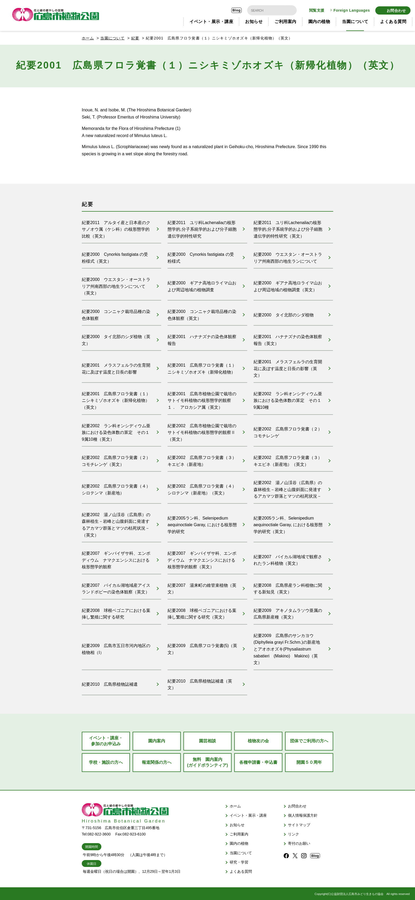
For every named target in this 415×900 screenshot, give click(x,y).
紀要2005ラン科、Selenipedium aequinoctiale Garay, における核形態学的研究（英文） (288, 523)
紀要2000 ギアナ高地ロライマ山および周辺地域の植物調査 (202, 284)
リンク (293, 833)
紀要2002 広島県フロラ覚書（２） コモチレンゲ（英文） (116, 459)
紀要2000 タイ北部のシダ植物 (284, 313)
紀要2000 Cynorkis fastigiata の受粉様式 (201, 256)
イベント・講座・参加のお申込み (106, 739)
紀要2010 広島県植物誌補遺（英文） (200, 683)
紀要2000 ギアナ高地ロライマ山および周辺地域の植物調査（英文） (288, 284)
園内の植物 (319, 19)
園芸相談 (207, 739)
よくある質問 (393, 19)
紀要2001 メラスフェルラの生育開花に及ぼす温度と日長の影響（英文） (288, 367)
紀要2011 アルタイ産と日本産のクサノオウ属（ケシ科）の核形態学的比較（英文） (116, 228)
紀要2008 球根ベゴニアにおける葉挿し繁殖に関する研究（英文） (202, 612)
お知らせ (254, 19)
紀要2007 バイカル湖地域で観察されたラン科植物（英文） (288, 558)
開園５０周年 (309, 761)
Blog (236, 9)
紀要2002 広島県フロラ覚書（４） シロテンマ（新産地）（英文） (202, 488)
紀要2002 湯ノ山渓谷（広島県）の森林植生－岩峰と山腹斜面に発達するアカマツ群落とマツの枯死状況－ (288, 488)
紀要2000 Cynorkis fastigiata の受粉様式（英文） (115, 256)
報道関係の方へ (157, 761)
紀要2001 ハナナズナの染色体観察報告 (202, 338)
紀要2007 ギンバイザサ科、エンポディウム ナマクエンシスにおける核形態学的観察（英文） (202, 558)
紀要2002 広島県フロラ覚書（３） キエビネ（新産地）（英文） (288, 459)
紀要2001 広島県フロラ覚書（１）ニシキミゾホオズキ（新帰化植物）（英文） (116, 399)
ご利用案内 (285, 19)
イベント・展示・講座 (211, 19)
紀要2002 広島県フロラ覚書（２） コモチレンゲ (288, 431)
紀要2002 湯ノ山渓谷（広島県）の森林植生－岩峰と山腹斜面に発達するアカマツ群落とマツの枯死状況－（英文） (116, 523)
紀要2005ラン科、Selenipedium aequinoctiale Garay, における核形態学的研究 (202, 523)
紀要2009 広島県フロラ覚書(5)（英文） (202, 647)
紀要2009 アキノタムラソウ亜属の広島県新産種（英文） (288, 612)
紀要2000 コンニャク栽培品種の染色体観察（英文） (202, 313)
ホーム (88, 36)
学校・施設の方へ (106, 761)
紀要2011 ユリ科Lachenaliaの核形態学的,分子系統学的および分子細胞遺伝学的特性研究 (202, 228)
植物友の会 (258, 739)
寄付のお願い (299, 842)
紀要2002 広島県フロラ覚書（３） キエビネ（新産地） (202, 459)
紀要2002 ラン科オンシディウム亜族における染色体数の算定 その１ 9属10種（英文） (118, 431)
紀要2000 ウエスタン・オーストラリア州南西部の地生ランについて (288, 256)
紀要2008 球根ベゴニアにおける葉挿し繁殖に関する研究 (116, 612)
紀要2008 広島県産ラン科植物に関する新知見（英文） (288, 587)
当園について (355, 19)
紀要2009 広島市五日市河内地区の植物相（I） (116, 647)
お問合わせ (396, 9)
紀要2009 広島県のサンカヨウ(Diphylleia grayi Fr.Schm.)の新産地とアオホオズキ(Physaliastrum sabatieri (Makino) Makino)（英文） (287, 647)
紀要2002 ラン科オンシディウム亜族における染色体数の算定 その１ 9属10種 (290, 399)
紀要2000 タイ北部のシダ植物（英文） (116, 338)
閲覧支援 (316, 9)
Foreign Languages (351, 9)
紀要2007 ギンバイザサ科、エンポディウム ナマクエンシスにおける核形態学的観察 (116, 558)
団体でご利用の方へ (309, 739)
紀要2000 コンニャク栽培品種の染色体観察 (116, 313)
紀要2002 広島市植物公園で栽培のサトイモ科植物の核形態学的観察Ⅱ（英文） (202, 431)
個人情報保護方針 (303, 814)
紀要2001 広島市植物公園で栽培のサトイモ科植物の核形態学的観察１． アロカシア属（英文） (202, 399)
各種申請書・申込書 (258, 761)
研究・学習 (239, 861)
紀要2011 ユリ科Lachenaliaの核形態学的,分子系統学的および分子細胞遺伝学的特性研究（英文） (288, 228)
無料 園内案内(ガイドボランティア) (207, 761)
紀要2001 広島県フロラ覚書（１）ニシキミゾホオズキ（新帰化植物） (202, 367)
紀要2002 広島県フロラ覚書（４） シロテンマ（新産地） (116, 488)
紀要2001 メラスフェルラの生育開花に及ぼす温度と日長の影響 (116, 367)
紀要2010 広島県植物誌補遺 (110, 683)
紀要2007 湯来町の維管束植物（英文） (202, 587)
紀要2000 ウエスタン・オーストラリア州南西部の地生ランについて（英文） (116, 285)
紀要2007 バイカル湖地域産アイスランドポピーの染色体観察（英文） (116, 587)
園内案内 (156, 739)
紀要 (135, 36)
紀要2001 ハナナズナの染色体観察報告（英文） (288, 338)
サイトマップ (299, 823)
